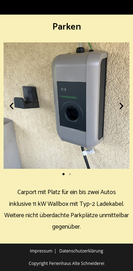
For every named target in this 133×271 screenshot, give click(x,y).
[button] (11, 105)
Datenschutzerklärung (81, 251)
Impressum (41, 251)
